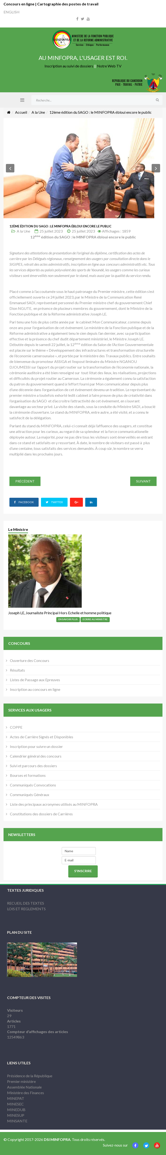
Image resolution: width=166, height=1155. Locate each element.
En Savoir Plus (68, 619)
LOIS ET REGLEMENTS (26, 908)
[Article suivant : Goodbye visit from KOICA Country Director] (143, 481)
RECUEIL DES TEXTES (25, 903)
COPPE (15, 727)
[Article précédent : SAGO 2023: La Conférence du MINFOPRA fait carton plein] (24, 481)
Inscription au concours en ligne (34, 689)
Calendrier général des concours (35, 756)
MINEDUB (16, 1109)
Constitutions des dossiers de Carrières (41, 814)
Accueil (21, 112)
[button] (10, 168)
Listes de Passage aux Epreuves (34, 679)
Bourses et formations (27, 775)
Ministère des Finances (25, 1092)
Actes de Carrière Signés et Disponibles (41, 737)
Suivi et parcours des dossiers (33, 765)
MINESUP (15, 1115)
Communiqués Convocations (32, 785)
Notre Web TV (109, 66)
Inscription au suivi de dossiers (69, 66)
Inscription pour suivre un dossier (36, 746)
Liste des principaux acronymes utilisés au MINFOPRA (53, 804)
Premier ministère (21, 1081)
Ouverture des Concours (29, 660)
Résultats (17, 670)
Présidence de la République (29, 1075)
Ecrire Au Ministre (95, 619)
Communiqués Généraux (29, 794)
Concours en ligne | (20, 4)
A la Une (38, 112)
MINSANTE (17, 1121)
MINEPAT (15, 1098)
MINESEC (15, 1104)
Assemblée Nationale (24, 1087)
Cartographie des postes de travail (67, 4)
